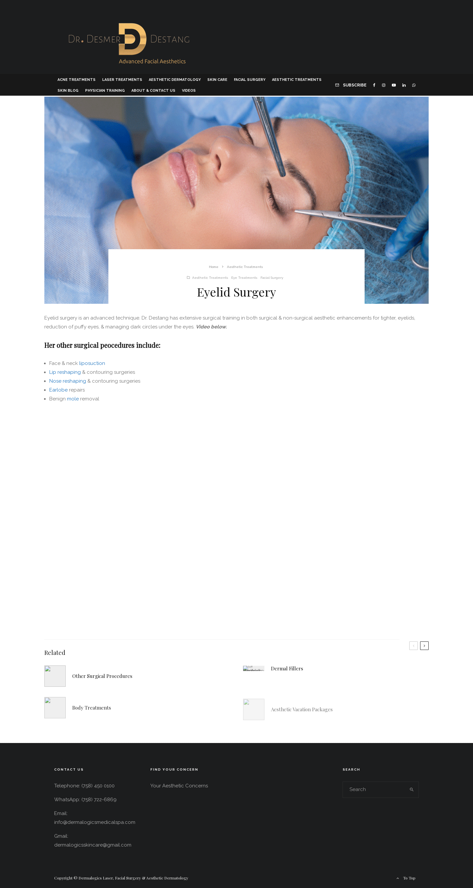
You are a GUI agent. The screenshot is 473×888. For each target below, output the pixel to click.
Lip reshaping (65, 372)
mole (73, 399)
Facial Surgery (249, 80)
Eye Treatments (244, 277)
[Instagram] (384, 85)
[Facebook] (374, 85)
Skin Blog (68, 90)
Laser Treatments (122, 80)
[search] (411, 790)
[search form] (374, 790)
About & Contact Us (153, 90)
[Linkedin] (404, 85)
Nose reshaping (67, 381)
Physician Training (105, 90)
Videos (189, 90)
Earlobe (59, 390)
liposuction (92, 363)
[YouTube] (394, 85)
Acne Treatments (76, 80)
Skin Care (217, 80)
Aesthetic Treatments (297, 80)
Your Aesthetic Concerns (179, 786)
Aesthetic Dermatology (175, 80)
